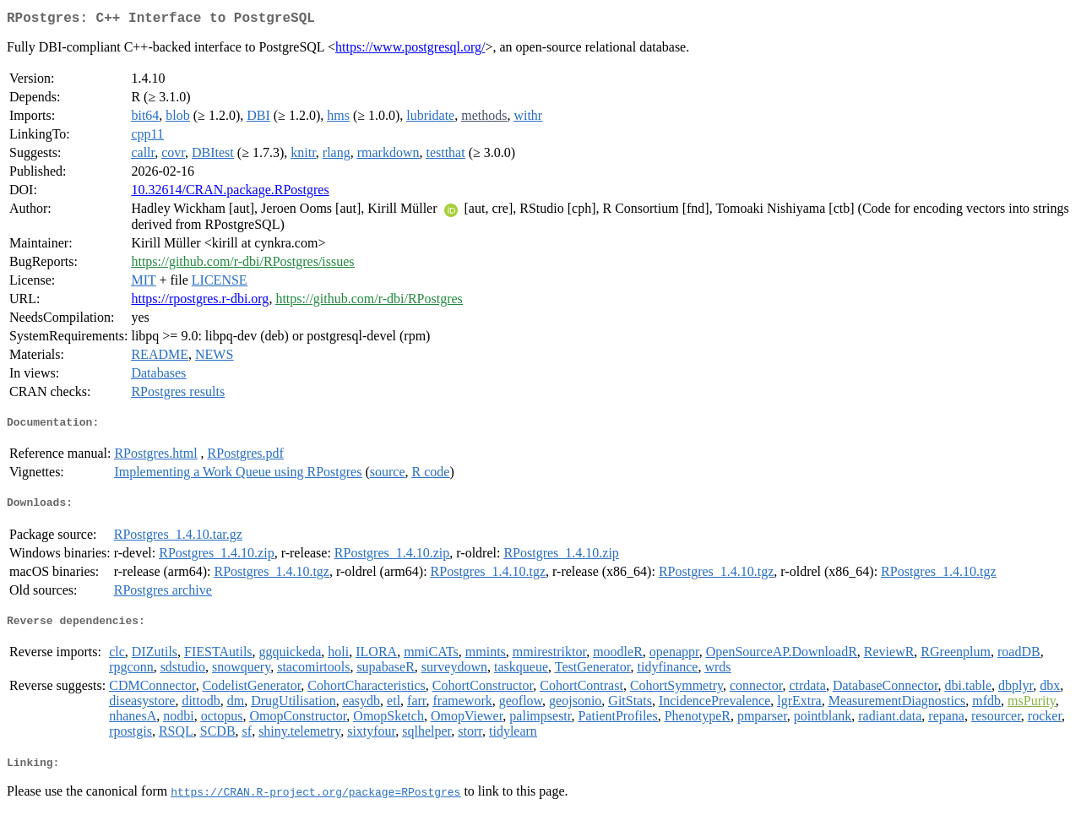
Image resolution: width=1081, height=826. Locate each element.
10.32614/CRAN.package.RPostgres (230, 193)
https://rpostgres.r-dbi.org (200, 302)
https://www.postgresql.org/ (410, 50)
